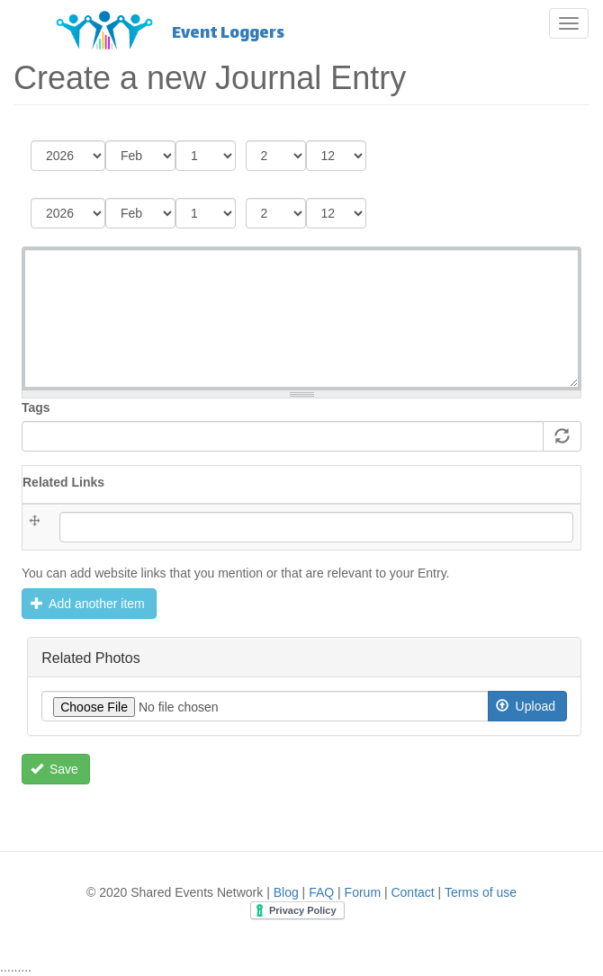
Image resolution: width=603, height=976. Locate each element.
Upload (525, 706)
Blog (286, 892)
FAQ (321, 892)
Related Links (63, 482)
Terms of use (481, 892)
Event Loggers (228, 33)
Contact (412, 892)
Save (54, 769)
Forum (363, 892)
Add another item (88, 603)
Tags (36, 407)
